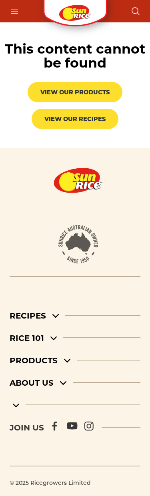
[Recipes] (75, 315)
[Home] (78, 180)
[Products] (75, 360)
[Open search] (135, 11)
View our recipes (75, 119)
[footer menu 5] (75, 404)
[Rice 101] (75, 337)
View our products (75, 92)
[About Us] (75, 382)
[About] (78, 244)
